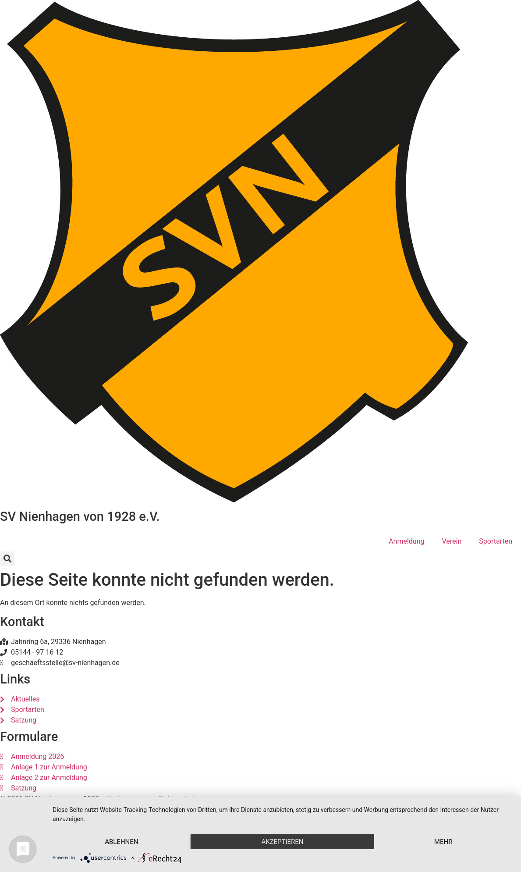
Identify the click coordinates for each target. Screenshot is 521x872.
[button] (7, 559)
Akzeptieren (282, 842)
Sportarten (495, 541)
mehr (443, 842)
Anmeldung (406, 541)
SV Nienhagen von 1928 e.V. (80, 516)
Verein (451, 541)
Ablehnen (121, 842)
